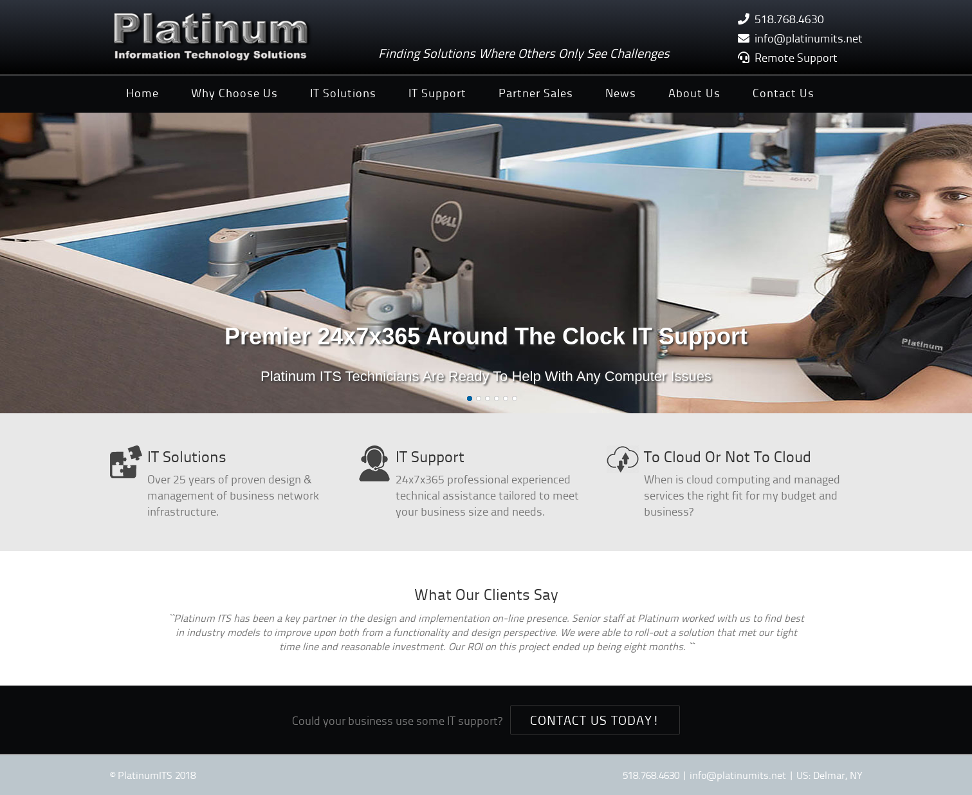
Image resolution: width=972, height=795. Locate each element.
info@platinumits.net (809, 38)
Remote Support (796, 57)
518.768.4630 (789, 18)
